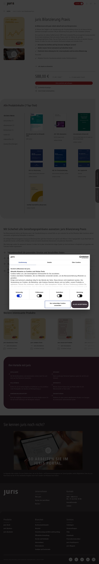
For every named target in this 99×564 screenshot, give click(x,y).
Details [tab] (49, 262)
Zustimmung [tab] (23, 262)
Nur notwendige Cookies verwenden (58, 304)
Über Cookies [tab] (76, 262)
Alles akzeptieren (80, 304)
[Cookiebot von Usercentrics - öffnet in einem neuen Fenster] (81, 257)
